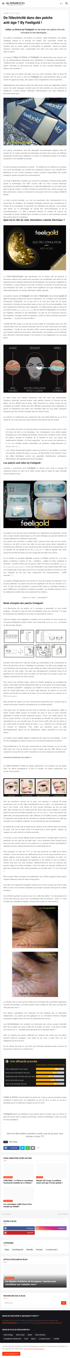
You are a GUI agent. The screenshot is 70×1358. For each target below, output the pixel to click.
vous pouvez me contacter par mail (49, 1323)
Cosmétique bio (17, 1250)
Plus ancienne (62, 1214)
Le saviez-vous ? (52, 1250)
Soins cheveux (40, 1335)
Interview (39, 1250)
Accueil (5, 13)
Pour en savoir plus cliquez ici (34, 1349)
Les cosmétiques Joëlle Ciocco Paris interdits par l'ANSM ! (17, 1205)
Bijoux (33, 1339)
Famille (56, 1339)
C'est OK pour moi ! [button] (11, 1354)
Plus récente (7, 1214)
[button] (3, 4)
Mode (7, 1250)
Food (26, 1339)
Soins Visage (14, 13)
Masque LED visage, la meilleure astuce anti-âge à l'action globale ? (49, 1182)
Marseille (29, 1250)
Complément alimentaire (12, 1339)
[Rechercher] (32, 1303)
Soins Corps (20, 1335)
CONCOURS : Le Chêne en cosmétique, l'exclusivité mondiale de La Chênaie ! (18, 1182)
